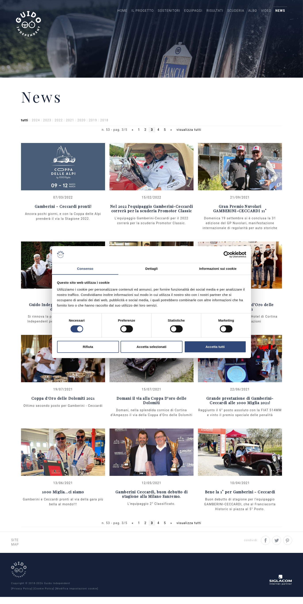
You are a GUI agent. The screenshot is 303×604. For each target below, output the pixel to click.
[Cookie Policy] (43, 595)
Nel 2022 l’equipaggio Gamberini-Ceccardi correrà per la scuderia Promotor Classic (151, 219)
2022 (59, 131)
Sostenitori (157, 14)
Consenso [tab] (85, 268)
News (279, 14)
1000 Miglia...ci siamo (63, 502)
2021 (70, 131)
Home (107, 14)
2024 (36, 131)
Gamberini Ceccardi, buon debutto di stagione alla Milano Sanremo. (151, 504)
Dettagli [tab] (151, 268)
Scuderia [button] (229, 14)
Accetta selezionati (151, 347)
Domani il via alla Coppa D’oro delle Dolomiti (151, 411)
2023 (47, 131)
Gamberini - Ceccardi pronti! (63, 217)
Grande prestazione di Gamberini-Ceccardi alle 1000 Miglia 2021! (240, 411)
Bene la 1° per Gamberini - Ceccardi (240, 502)
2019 (93, 131)
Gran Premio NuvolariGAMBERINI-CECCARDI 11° (240, 219)
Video (263, 14)
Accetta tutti (215, 347)
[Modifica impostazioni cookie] (76, 595)
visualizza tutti (188, 140)
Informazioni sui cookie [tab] (218, 268)
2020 (81, 131)
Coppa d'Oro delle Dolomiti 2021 (63, 409)
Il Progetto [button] (129, 14)
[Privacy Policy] (22, 595)
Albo (247, 14)
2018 (104, 131)
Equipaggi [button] (183, 14)
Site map (20, 551)
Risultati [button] (206, 14)
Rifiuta (88, 347)
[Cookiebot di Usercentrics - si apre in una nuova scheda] (226, 254)
